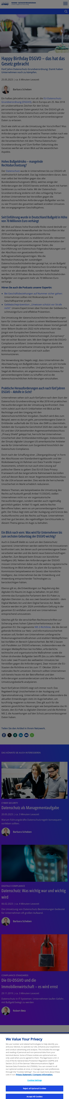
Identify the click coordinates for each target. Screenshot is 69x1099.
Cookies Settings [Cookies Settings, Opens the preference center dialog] (34, 1082)
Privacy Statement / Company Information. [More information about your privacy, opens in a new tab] (34, 1076)
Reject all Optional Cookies (34, 1090)
